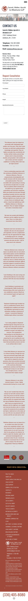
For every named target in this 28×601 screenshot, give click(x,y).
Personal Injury (10, 495)
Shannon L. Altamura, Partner (14, 526)
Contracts (9, 490)
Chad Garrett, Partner (12, 529)
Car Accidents (9, 501)
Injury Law (8, 477)
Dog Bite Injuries (10, 506)
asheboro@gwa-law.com (13, 551)
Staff (7, 521)
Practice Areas (10, 474)
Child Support (9, 485)
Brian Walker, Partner (12, 532)
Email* (4, 99)
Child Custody (9, 482)
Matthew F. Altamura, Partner (14, 524)
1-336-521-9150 (16, 558)
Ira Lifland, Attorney (11, 539)
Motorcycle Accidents (12, 511)
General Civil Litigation (12, 487)
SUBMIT (6, 123)
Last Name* (5, 88)
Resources (8, 493)
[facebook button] (14, 598)
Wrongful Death (10, 498)
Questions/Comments (8, 105)
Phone (4, 94)
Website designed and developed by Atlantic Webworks (14, 585)
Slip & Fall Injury (10, 503)
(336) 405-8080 (14, 594)
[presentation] (14, 119)
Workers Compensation (12, 518)
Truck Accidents (10, 509)
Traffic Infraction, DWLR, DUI (14, 479)
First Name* (5, 83)
